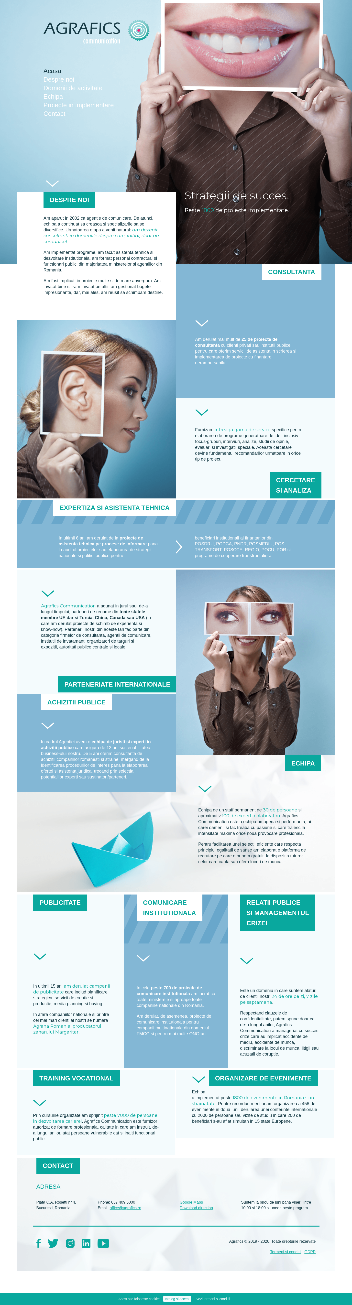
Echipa (53, 96)
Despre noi (59, 79)
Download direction (196, 1208)
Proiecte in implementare (79, 105)
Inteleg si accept (177, 1299)
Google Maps (191, 1202)
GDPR (310, 1252)
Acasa (52, 71)
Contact (55, 113)
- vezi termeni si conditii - (213, 1299)
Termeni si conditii (285, 1252)
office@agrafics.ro (125, 1208)
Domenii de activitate (73, 88)
